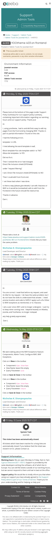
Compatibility (40, 496)
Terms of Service (22, 491)
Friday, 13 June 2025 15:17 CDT (21, 420)
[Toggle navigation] (50, 3)
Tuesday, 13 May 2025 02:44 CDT (23, 212)
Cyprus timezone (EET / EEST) (13, 462)
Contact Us (15, 487)
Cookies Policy (40, 491)
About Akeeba (40, 487)
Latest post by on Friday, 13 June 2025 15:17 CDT (33, 89)
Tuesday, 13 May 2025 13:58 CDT (22, 270)
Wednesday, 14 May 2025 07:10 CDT (24, 329)
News (27, 487)
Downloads (11, 26)
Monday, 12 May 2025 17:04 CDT (22, 94)
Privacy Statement (12, 496)
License (27, 496)
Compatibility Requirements (34, 26)
